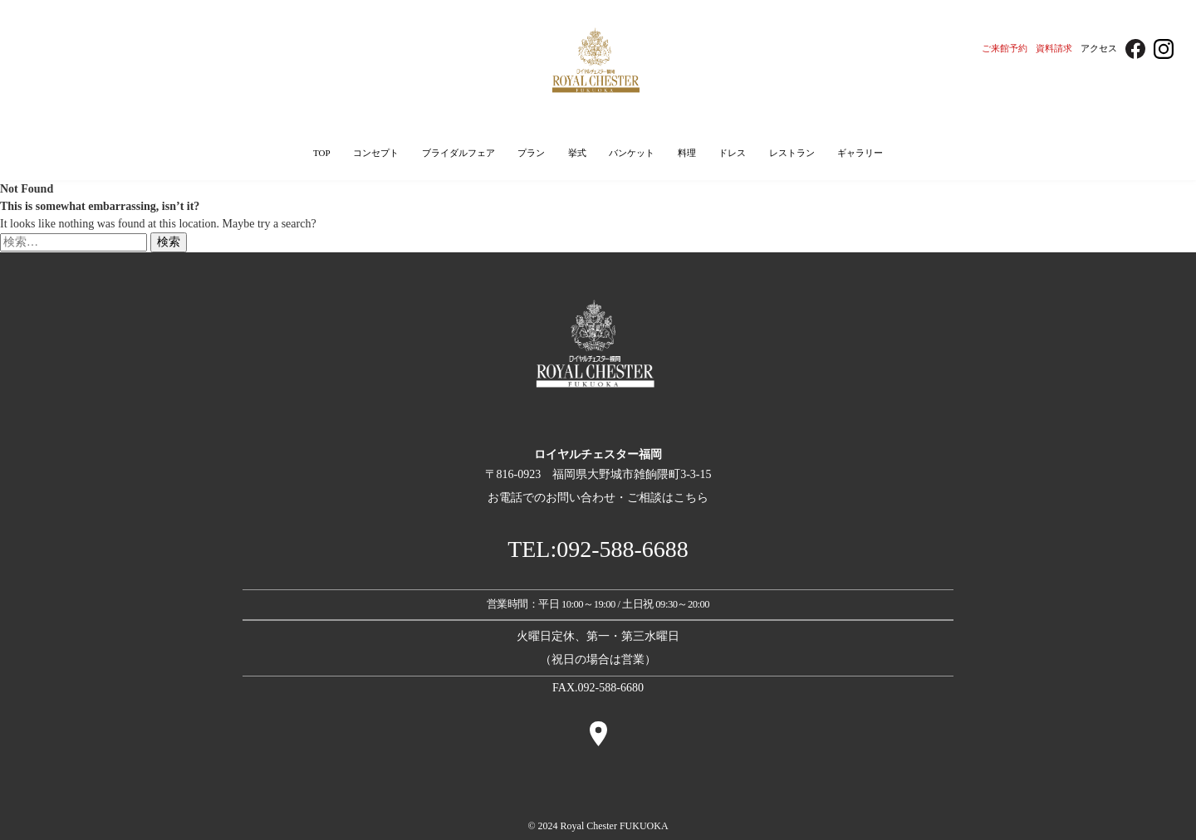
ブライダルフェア (458, 153)
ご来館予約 (1004, 48)
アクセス (1099, 48)
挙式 (577, 153)
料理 (687, 153)
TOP (322, 153)
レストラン (792, 153)
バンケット (631, 153)
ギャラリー (860, 153)
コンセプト (376, 153)
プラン (531, 153)
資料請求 (1054, 48)
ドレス (732, 153)
